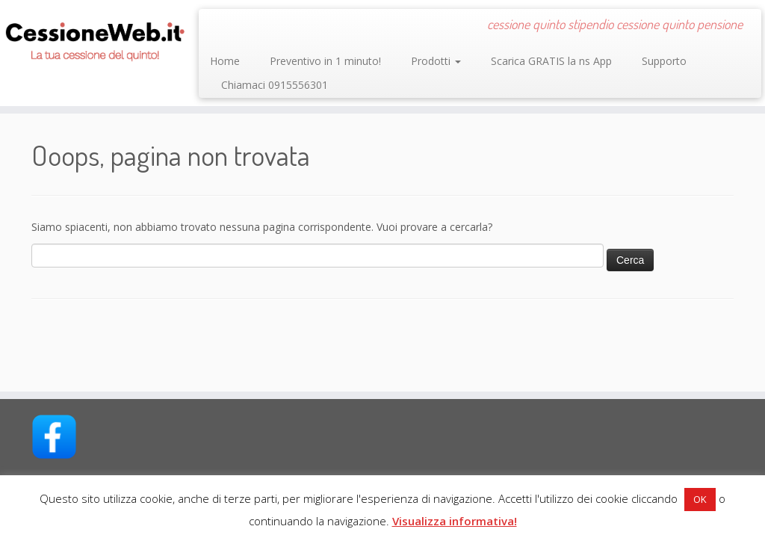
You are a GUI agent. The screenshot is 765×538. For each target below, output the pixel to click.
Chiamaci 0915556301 (274, 85)
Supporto (664, 61)
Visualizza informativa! (454, 520)
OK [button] (700, 499)
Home (225, 61)
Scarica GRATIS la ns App (551, 61)
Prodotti (436, 61)
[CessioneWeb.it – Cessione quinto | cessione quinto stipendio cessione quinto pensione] (89, 37)
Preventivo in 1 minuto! (325, 61)
